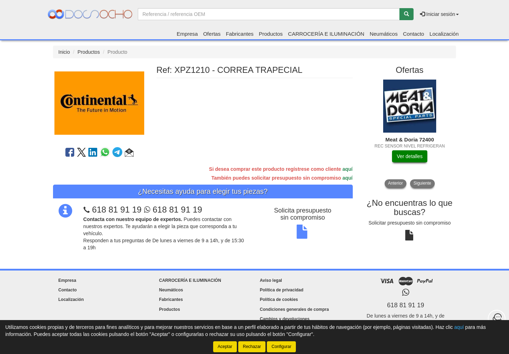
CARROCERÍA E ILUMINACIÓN (326, 34)
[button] (129, 153)
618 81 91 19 (116, 209)
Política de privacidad (281, 290)
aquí (348, 169)
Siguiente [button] (422, 183)
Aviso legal (271, 280)
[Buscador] (269, 14)
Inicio (64, 52)
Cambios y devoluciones (285, 319)
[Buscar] (406, 14)
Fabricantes (239, 34)
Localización (444, 34)
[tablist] (409, 133)
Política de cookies (279, 299)
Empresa (187, 34)
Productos (271, 34)
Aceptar (225, 346)
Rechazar (252, 346)
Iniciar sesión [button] (439, 14)
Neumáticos (384, 34)
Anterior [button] (395, 183)
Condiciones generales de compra (294, 309)
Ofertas (212, 34)
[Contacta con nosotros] (496, 318)
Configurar (281, 346)
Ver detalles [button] (409, 156)
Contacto (413, 34)
